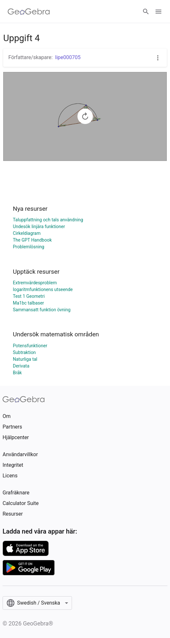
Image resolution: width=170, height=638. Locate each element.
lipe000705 (68, 57)
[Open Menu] (158, 11)
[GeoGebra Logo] (29, 11)
